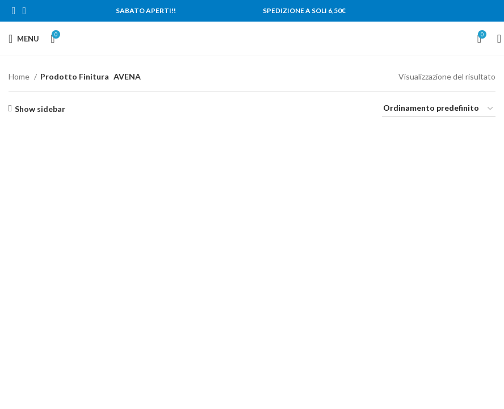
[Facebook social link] (14, 10)
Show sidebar (40, 108)
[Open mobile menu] (24, 38)
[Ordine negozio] (438, 109)
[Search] (495, 38)
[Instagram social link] (24, 10)
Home (20, 76)
